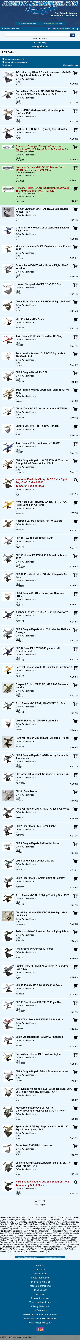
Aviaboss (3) (62, 1222)
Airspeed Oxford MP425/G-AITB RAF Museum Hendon (42, 686)
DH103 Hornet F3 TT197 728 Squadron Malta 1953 (41, 557)
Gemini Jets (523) (15, 1233)
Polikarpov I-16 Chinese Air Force (34, 948)
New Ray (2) (15, 1240)
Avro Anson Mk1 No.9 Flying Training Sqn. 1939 (42, 895)
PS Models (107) (35, 1245)
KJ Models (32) (30, 1238)
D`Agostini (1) (6, 1229)
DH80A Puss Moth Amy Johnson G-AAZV (39, 984)
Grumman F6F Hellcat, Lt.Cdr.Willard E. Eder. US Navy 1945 (42, 229)
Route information (40, 1277)
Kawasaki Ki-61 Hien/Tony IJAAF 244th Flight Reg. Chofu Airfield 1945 (41, 481)
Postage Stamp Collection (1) (64, 1242)
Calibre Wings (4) (46, 1226)
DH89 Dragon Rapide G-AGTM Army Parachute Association (42, 757)
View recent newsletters (40, 1322)
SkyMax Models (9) (43, 1247)
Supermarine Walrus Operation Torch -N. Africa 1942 (42, 391)
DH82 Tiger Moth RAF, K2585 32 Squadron (39, 1019)
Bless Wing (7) (62, 1224)
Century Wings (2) (61, 1226)
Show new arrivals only (13, 59)
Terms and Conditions (40, 1302)
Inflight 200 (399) (25, 1235)
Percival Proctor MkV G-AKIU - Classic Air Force (42, 808)
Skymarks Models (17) (25, 1247)
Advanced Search (40, 38)
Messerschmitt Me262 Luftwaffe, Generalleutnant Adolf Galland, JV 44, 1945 (40, 1109)
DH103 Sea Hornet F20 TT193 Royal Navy (39, 1002)
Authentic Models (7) (47, 1222)
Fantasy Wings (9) (29, 1231)
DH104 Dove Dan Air (27, 791)
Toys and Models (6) (21, 1249)
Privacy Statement (40, 1306)
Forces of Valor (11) (63, 1231)
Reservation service (40, 1298)
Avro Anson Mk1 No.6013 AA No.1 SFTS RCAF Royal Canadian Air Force (42, 503)
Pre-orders (40, 1294)
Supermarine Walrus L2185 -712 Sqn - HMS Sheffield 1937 (40, 355)
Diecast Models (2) (33, 1229)
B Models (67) (39, 1224)
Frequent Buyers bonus (40, 1286)
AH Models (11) (57, 1220)
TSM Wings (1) (36, 1249)
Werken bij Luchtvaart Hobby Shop (40, 1314)
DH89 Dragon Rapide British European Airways (42, 1071)
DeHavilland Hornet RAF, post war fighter (39, 1054)
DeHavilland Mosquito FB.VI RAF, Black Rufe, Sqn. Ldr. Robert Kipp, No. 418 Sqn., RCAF (44, 1090)
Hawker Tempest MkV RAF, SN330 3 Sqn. (39, 284)
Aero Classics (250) (11, 1220)
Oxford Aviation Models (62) (48, 1240)
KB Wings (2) (17, 1238)
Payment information (40, 1282)
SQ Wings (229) (70, 1247)
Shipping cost (40, 1290)
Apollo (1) (15, 1222)
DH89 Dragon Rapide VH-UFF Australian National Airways (43, 631)
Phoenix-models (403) (41, 1242)
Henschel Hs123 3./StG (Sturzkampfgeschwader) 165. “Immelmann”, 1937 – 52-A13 (43, 189)
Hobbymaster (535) (48, 1233)
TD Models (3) (6, 1249)
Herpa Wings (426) (32, 1233)
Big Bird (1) (50, 1224)
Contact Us (40, 1269)
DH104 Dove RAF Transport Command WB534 (41, 408)
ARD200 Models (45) (29, 1222)
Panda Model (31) (68, 1240)
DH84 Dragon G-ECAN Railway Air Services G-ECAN (41, 595)
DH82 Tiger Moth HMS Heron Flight (35, 826)
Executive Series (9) (12, 1231)
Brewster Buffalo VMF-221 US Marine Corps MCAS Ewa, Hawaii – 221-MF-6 (40, 169)
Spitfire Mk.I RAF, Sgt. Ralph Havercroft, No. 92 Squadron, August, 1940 (42, 1128)
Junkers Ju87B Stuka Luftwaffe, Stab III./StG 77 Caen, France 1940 (43, 1164)
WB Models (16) (61, 1249)
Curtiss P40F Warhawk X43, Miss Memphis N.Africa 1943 (40, 112)
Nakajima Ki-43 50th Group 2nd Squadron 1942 (42, 1181)
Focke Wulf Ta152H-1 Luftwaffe (34, 1145)
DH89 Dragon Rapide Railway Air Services (39, 1036)
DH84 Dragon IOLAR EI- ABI (31, 372)
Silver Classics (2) (7, 1247)
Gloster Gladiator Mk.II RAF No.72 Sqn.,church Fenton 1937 (42, 210)
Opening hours (40, 1273)
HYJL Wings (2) (10, 1235)
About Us (40, 1265)
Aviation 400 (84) (10, 1224)
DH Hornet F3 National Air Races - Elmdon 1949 (42, 774)
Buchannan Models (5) (28, 1226)
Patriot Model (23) (24, 1242)
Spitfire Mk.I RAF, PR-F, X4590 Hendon (37, 425)
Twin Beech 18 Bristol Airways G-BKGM (38, 443)
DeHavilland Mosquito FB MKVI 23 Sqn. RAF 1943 (44, 301)
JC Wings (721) (56, 1235)
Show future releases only (14, 62)
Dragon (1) (45, 1229)
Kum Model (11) (44, 1238)
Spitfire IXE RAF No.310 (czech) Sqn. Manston (42, 129)
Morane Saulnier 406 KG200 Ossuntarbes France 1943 (43, 248)
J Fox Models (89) (41, 1235)
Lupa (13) (56, 1238)
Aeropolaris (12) (27, 1220)
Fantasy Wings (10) (46, 1231)
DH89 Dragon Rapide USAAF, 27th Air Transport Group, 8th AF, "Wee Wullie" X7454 (42, 462)
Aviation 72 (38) (25, 1224)
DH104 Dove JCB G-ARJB (30, 318)
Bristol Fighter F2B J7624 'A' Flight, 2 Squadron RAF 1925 (42, 968)
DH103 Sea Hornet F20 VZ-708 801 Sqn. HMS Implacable (41, 914)
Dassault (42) (18, 1229)
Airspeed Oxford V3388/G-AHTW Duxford (39, 520)
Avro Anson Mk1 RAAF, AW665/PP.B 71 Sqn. (41, 703)
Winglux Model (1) (17, 1251)
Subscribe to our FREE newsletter (40, 1318)
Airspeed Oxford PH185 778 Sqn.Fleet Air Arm (42, 612)
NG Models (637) (28, 1240)
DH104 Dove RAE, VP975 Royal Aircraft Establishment (38, 650)
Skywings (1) (57, 1247)
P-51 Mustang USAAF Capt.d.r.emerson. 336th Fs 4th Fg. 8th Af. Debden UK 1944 (43, 74)
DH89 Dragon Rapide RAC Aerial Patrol (37, 843)
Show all (7, 65)
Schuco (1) (74, 1245)
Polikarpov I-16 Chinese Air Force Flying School (42, 931)
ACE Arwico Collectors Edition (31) (44, 1217)
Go (72, 35)
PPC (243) (4, 1245)
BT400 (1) (14, 1226)
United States (64, 29)
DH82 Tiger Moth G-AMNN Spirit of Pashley (40, 877)
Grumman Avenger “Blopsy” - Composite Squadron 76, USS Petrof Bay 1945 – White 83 (42, 148)
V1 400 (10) (49, 1249)
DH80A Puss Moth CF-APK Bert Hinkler (37, 720)
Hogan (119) (63, 1233)
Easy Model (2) (57, 1229)
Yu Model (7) (31, 1251)
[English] (49, 29)
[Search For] (37, 35)
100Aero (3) (24, 1217)
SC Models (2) (63, 1245)
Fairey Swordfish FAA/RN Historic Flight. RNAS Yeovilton (42, 267)
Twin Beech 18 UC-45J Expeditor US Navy (39, 336)
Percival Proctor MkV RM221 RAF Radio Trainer (42, 737)
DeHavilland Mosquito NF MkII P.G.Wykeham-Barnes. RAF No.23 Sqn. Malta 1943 (41, 93)
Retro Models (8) (49, 1245)
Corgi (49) (74, 1226)
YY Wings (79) (43, 1251)
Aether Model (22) (42, 1220)
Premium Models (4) (18, 1245)
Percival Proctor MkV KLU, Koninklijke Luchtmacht (44, 667)
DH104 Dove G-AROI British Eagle (34, 538)
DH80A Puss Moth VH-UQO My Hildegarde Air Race (41, 576)
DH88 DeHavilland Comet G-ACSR (35, 860)
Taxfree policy (40, 1310)
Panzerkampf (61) (7, 1242)
